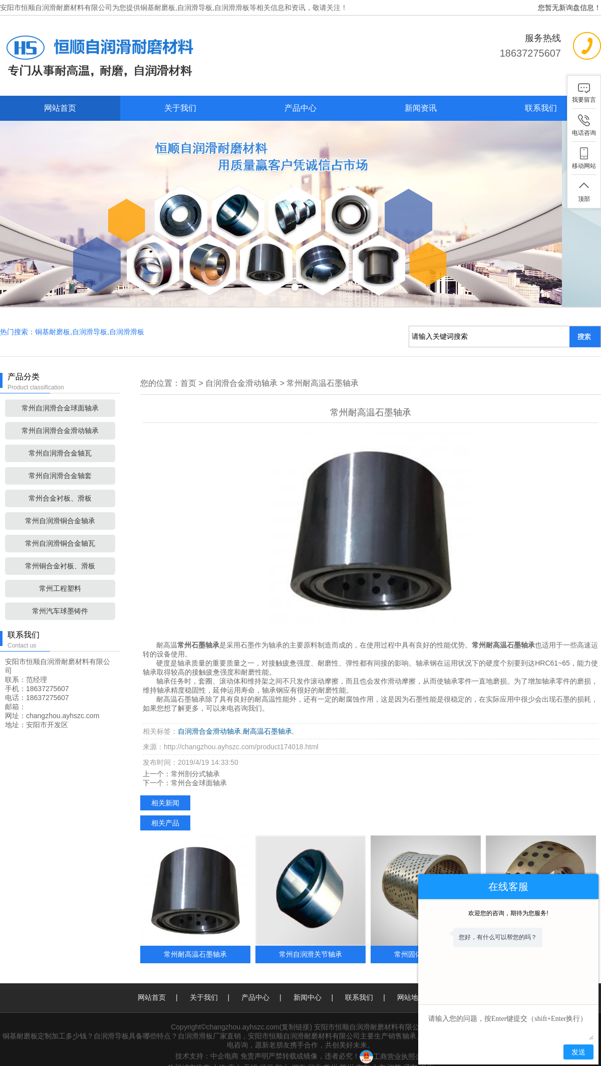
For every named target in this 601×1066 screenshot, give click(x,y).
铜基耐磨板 (157, 8)
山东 (379, 1053)
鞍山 (282, 1053)
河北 (315, 1053)
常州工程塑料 (60, 574)
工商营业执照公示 (394, 1042)
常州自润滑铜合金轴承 (60, 507)
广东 (363, 1053)
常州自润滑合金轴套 (60, 462)
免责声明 (254, 1042)
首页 (188, 369)
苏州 (347, 1053)
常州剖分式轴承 (195, 760)
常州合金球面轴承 (199, 769)
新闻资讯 (421, 108)
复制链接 (295, 1013)
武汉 (266, 1053)
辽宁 (410, 1053)
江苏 (394, 1053)
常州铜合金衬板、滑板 (60, 552)
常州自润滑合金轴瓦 (60, 439)
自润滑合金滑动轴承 (241, 369)
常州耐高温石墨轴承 (322, 369)
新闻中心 (307, 983)
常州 (331, 1053)
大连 (219, 1053)
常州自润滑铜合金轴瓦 (60, 529)
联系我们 (541, 108)
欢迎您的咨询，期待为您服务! (508, 913)
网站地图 (411, 983)
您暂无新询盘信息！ (569, 8)
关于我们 (180, 108)
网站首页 (60, 108)
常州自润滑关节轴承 (310, 940)
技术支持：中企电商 (206, 1042)
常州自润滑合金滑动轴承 (60, 416)
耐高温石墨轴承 (267, 717)
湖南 (298, 1053)
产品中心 (300, 108)
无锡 (250, 1053)
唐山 (235, 1053)
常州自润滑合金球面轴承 (60, 394)
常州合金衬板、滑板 (60, 484)
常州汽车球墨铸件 (60, 597)
